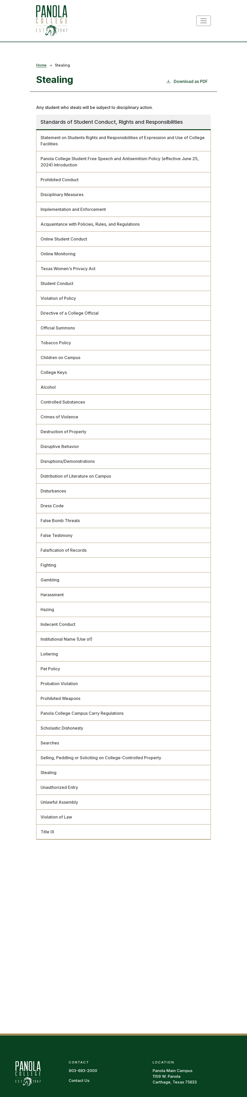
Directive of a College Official (70, 313)
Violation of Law (56, 817)
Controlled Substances (63, 402)
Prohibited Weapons (60, 698)
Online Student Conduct (64, 239)
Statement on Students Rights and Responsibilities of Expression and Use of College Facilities (123, 140)
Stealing (48, 772)
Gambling (50, 579)
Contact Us (79, 1080)
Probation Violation (59, 683)
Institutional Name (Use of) (66, 639)
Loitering (49, 654)
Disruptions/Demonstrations (68, 461)
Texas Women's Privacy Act (68, 268)
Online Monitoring (58, 253)
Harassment (52, 594)
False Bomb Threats (60, 520)
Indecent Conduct (58, 624)
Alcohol (48, 387)
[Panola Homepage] (27, 1073)
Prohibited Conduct (60, 179)
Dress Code (52, 505)
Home (41, 65)
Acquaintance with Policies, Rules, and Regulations (90, 224)
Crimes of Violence (59, 416)
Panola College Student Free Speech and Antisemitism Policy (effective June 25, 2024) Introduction (120, 161)
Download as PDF (187, 81)
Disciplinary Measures (62, 194)
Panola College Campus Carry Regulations (82, 713)
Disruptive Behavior (60, 446)
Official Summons (58, 327)
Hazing (47, 609)
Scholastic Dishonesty (62, 728)
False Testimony (57, 535)
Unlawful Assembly (59, 802)
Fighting (48, 565)
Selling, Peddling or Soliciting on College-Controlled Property (101, 757)
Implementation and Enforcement (73, 209)
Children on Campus (60, 357)
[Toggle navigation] (203, 21)
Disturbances (53, 491)
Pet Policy (50, 668)
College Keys (54, 372)
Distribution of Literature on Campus (76, 476)
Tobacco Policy (56, 342)
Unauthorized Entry (59, 787)
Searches (50, 742)
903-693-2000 (83, 1070)
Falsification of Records (64, 550)
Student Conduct (57, 283)
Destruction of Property (63, 431)
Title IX (47, 831)
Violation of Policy (58, 298)
